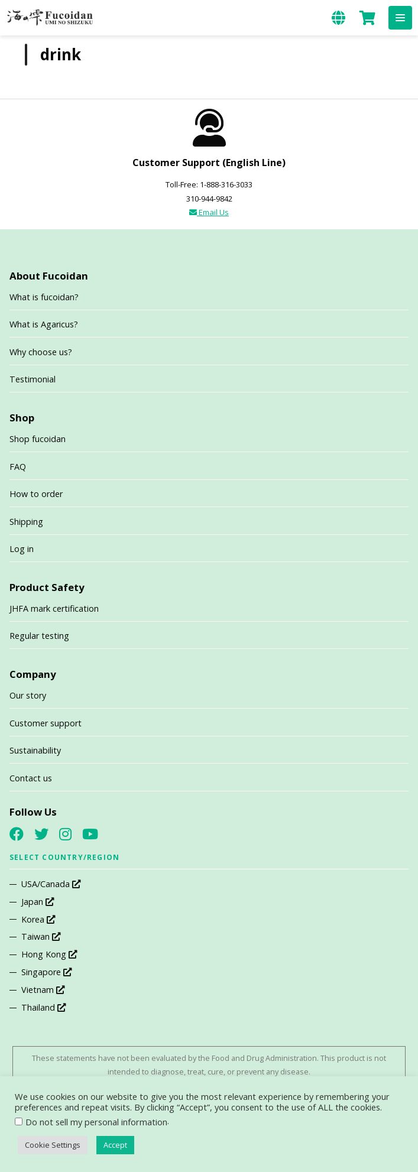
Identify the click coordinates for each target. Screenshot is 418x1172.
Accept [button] (115, 1144)
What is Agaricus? (43, 324)
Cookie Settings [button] (52, 1144)
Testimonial (32, 379)
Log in (21, 548)
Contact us (30, 778)
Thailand (43, 1007)
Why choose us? (40, 352)
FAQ (17, 466)
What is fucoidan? (44, 297)
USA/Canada (50, 883)
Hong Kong (49, 954)
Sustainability (35, 750)
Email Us (209, 212)
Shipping (26, 521)
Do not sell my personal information (96, 1122)
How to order (36, 493)
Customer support (45, 723)
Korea (38, 919)
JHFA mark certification (54, 608)
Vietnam (42, 989)
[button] (400, 18)
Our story (27, 695)
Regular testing (39, 635)
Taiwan (40, 936)
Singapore (46, 972)
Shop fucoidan (37, 438)
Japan (37, 901)
